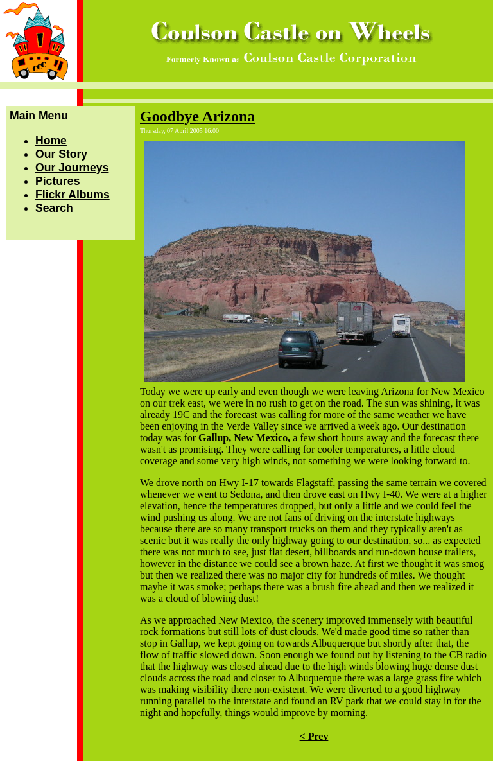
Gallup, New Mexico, (244, 437)
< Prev (314, 736)
